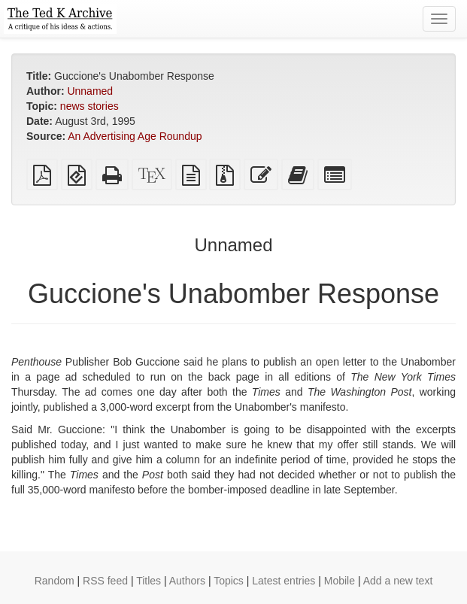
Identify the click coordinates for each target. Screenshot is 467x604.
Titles (148, 581)
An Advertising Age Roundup (135, 136)
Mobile (339, 581)
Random (54, 581)
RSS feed (105, 581)
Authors (187, 581)
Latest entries (283, 581)
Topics (229, 581)
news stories (89, 106)
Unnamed (90, 91)
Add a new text (398, 581)
